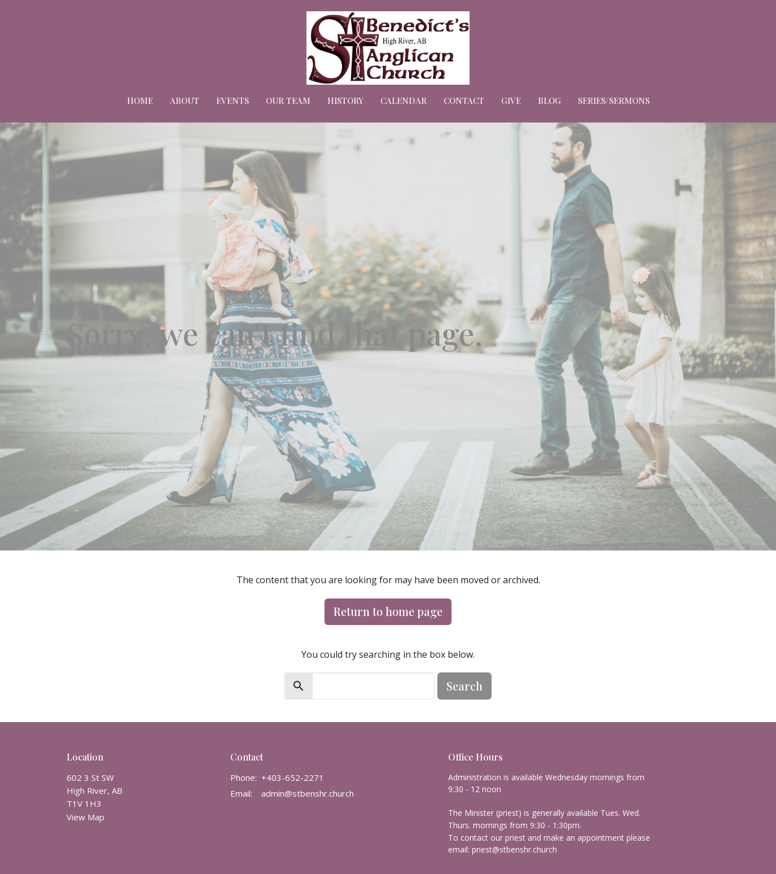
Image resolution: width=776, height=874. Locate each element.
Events (232, 100)
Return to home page (388, 611)
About (184, 100)
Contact (464, 100)
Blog (549, 100)
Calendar (403, 100)
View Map (85, 817)
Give (511, 100)
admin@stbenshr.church (307, 793)
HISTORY (345, 100)
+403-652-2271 (292, 777)
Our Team (288, 100)
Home (140, 100)
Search (464, 685)
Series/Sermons (614, 100)
